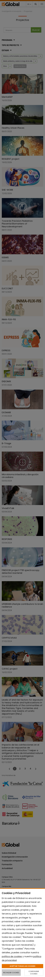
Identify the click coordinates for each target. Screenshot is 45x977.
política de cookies (12, 956)
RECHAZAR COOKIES (11, 972)
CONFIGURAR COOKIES (34, 972)
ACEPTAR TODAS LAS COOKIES (22, 966)
